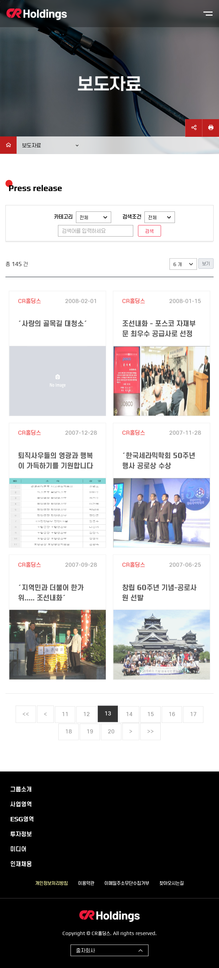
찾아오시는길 (171, 883)
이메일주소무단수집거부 (126, 883)
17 (193, 728)
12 (86, 728)
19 (89, 745)
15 (150, 728)
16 (171, 728)
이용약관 (86, 883)
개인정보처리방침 (51, 883)
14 (129, 728)
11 (65, 728)
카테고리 (63, 216)
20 (111, 745)
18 (68, 745)
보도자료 (31, 145)
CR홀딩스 (36, 14)
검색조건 (131, 216)
